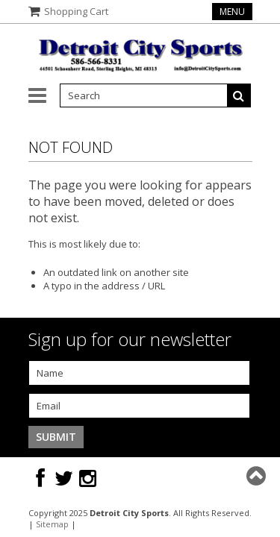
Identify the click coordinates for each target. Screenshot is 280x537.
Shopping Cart (76, 11)
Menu (232, 11)
